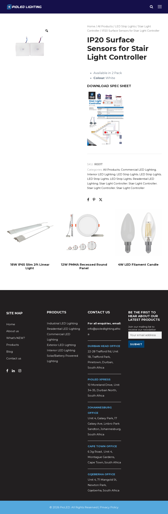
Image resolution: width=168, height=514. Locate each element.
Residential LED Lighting (63, 328)
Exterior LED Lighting (61, 345)
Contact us (13, 358)
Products (12, 344)
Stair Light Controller (113, 183)
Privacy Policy (109, 507)
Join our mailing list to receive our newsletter (142, 328)
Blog (9, 351)
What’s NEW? (15, 338)
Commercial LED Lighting (138, 169)
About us (12, 331)
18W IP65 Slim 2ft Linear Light (29, 266)
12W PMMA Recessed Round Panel (84, 266)
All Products (105, 26)
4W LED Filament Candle (138, 264)
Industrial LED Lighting (62, 323)
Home (91, 26)
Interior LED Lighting (101, 174)
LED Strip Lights (125, 26)
